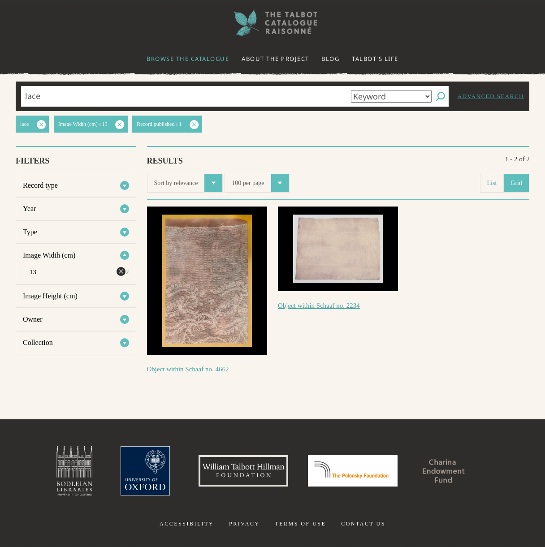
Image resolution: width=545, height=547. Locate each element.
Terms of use (300, 524)
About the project (275, 59)
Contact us (363, 524)
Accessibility (187, 524)
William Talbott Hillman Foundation (243, 471)
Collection (38, 342)
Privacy (244, 524)
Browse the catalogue (188, 59)
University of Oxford (145, 470)
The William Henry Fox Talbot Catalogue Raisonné (272, 22)
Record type (40, 185)
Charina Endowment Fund (444, 471)
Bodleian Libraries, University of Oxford (74, 470)
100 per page (260, 183)
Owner (33, 319)
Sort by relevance (188, 183)
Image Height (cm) (50, 296)
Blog (330, 59)
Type (30, 232)
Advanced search (491, 96)
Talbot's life (375, 59)
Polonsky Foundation (353, 471)
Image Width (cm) (49, 255)
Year (29, 208)
